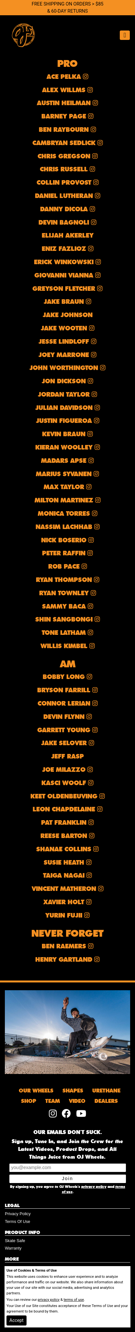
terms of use (73, 1300)
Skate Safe (15, 1240)
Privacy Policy (18, 1213)
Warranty (13, 1248)
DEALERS (106, 1101)
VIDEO (77, 1101)
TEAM (52, 1101)
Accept (16, 1320)
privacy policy (94, 1187)
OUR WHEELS (36, 1090)
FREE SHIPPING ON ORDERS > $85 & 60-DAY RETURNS (68, 7)
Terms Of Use (17, 1221)
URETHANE (106, 1090)
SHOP (28, 1101)
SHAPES (72, 1090)
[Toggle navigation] (125, 35)
